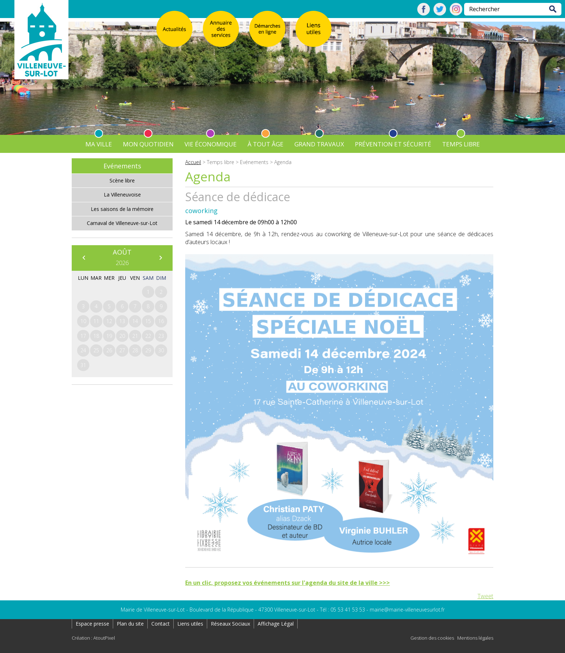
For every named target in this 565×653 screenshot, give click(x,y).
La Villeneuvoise (122, 194)
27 (122, 350)
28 (135, 350)
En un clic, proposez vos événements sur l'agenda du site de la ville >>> (287, 583)
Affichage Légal (276, 623)
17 (83, 335)
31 (83, 365)
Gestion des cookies (432, 638)
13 (122, 321)
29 (148, 350)
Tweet (485, 596)
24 (83, 350)
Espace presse (92, 623)
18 (96, 335)
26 (109, 350)
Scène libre (122, 180)
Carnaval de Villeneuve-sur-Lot (122, 223)
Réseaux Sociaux (230, 623)
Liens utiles (190, 623)
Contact (160, 623)
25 (96, 350)
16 (161, 321)
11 (96, 321)
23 (161, 335)
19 (109, 335)
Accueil (193, 162)
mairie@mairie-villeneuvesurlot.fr (407, 609)
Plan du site (130, 623)
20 (122, 335)
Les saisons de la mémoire (122, 209)
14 (135, 321)
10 (83, 321)
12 (109, 321)
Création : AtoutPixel (93, 638)
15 (148, 321)
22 (148, 335)
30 (161, 350)
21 (135, 335)
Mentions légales (475, 638)
